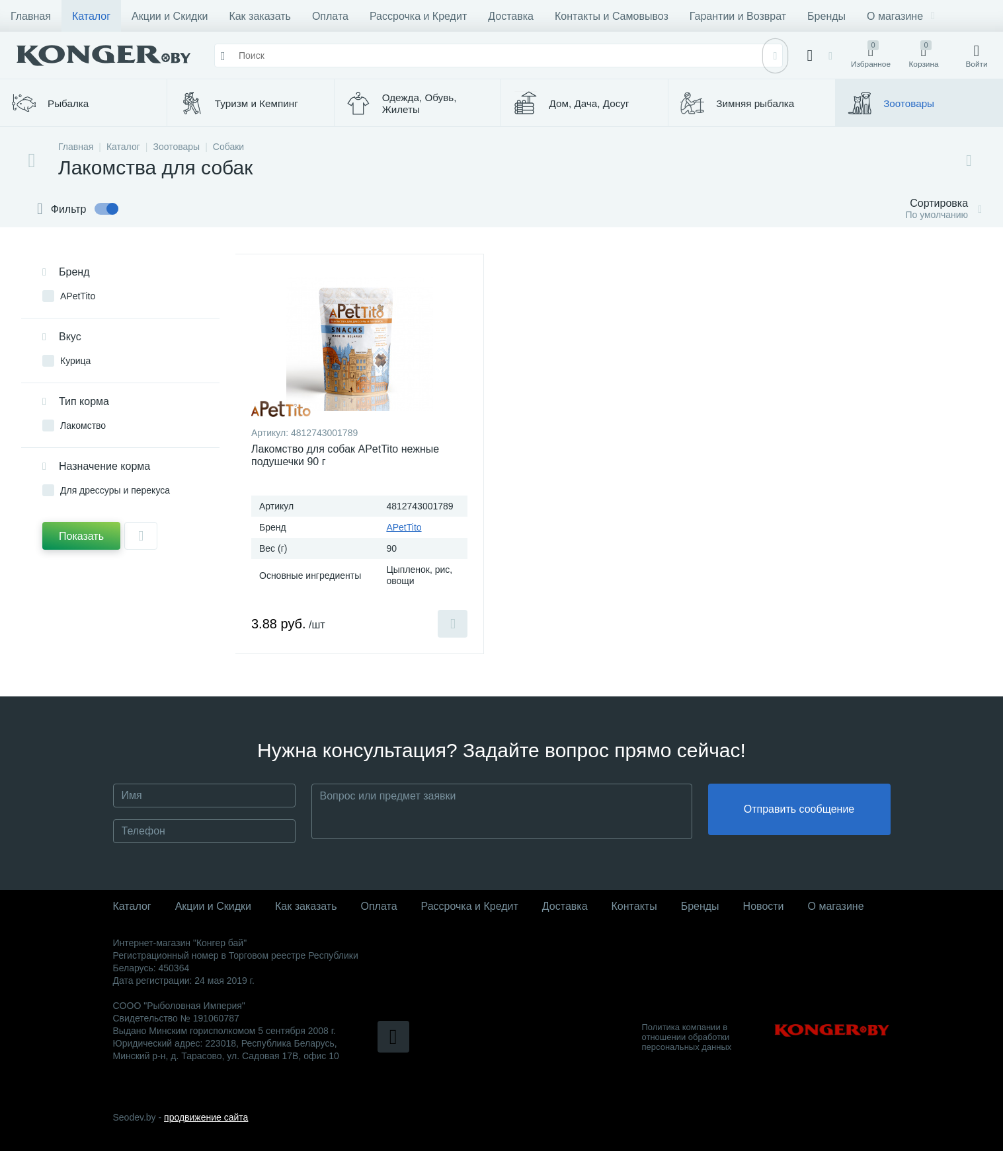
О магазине (901, 16)
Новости (763, 906)
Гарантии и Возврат (738, 16)
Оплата (330, 16)
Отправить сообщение (799, 811)
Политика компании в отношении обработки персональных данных (687, 1037)
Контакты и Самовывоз (611, 16)
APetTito (403, 527)
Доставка (511, 16)
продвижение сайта (206, 1117)
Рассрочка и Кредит (418, 16)
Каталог (91, 16)
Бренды (826, 16)
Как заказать (260, 16)
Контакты (634, 906)
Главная (31, 16)
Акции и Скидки (170, 16)
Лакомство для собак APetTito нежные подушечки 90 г (345, 455)
